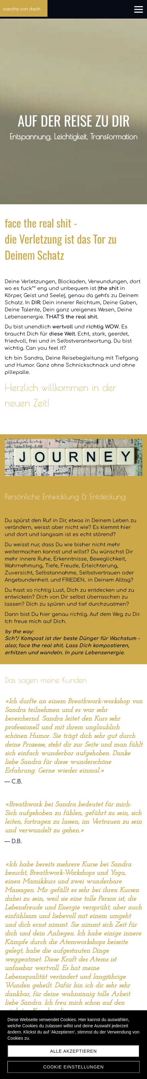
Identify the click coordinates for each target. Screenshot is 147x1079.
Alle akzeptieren (73, 1051)
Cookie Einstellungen (73, 1066)
